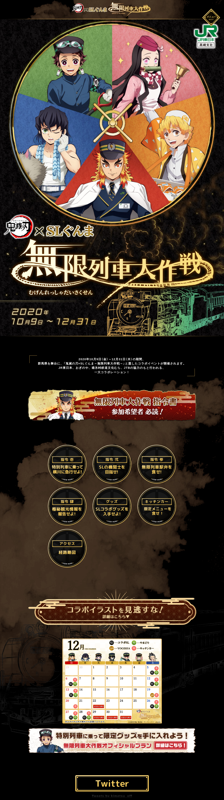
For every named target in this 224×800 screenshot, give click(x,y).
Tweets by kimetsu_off (112, 796)
